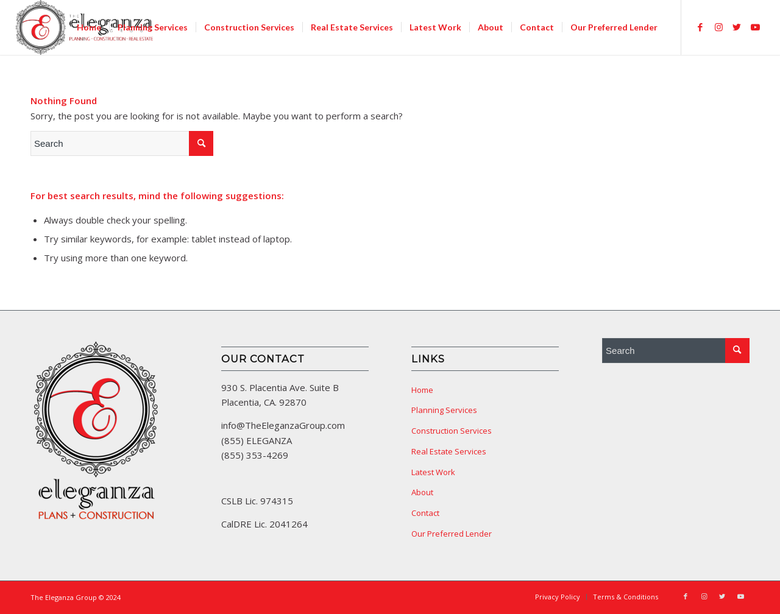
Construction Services (451, 430)
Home (422, 389)
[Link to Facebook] (700, 27)
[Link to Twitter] (737, 27)
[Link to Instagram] (718, 27)
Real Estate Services (448, 451)
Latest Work (433, 472)
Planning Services (444, 409)
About (422, 492)
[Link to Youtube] (755, 27)
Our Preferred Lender (451, 533)
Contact (425, 512)
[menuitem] (89, 27)
